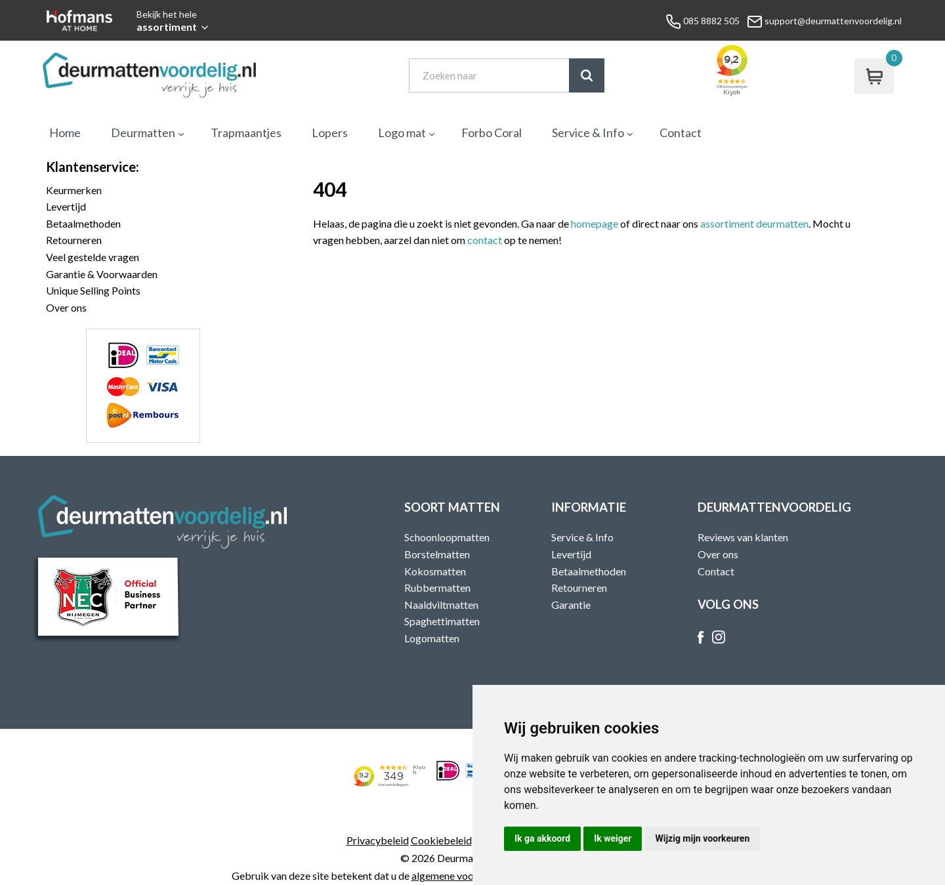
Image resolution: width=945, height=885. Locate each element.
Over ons (66, 307)
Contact (681, 132)
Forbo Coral (491, 132)
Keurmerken (74, 190)
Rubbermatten (437, 587)
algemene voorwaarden (463, 875)
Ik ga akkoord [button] (542, 838)
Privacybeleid (377, 840)
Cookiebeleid (441, 840)
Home (65, 132)
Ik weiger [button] (612, 838)
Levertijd (66, 206)
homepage (594, 223)
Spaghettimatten (442, 621)
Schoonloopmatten (447, 537)
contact (484, 240)
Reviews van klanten (743, 537)
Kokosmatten (435, 571)
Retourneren (74, 240)
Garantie (571, 604)
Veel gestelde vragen (92, 257)
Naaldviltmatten (441, 604)
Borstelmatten (437, 554)
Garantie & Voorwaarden (102, 274)
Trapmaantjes (246, 132)
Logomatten (431, 638)
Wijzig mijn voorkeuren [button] (702, 838)
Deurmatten (143, 132)
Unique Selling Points (93, 290)
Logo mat (402, 132)
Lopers (330, 132)
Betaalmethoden (83, 223)
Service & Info (588, 132)
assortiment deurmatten (754, 223)
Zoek (586, 75)
